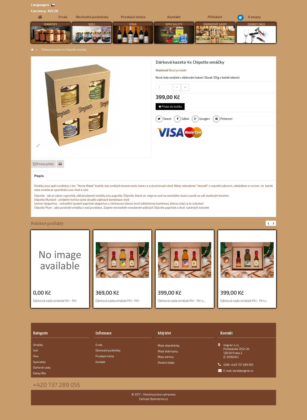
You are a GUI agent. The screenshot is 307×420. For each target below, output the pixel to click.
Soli (35, 350)
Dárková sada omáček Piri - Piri (55, 301)
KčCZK (44, 11)
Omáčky (38, 345)
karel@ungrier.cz (243, 370)
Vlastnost (162, 70)
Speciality (39, 362)
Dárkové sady (42, 367)
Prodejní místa (133, 17)
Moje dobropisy (168, 352)
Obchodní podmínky (92, 17)
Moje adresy (166, 358)
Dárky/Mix (39, 373)
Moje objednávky (169, 347)
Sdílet (181, 119)
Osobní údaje (166, 364)
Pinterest (222, 119)
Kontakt (174, 17)
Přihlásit (215, 17)
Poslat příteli (45, 164)
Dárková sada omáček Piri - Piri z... (182, 301)
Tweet (163, 119)
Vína (35, 356)
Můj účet (164, 333)
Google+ (201, 119)
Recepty (38, 378)
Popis (39, 176)
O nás (62, 17)
